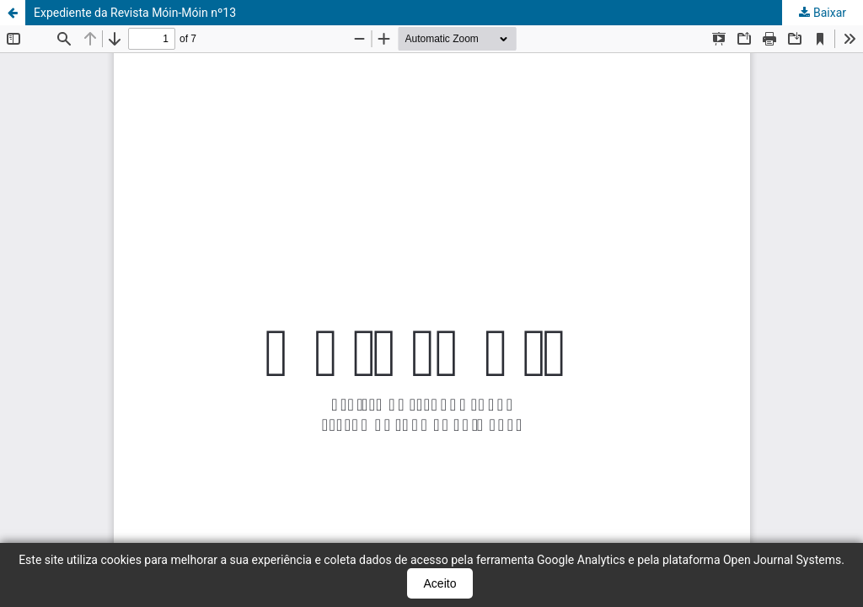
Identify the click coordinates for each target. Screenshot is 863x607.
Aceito (440, 583)
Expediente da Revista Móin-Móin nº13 (135, 12)
